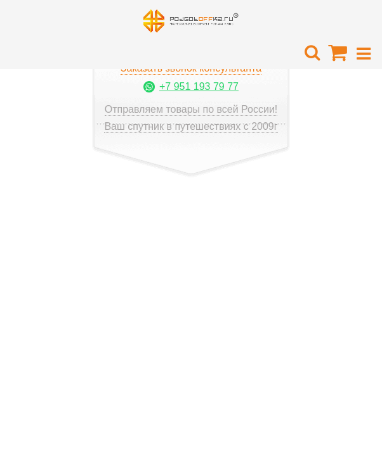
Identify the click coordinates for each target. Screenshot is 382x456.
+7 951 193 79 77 (199, 86)
